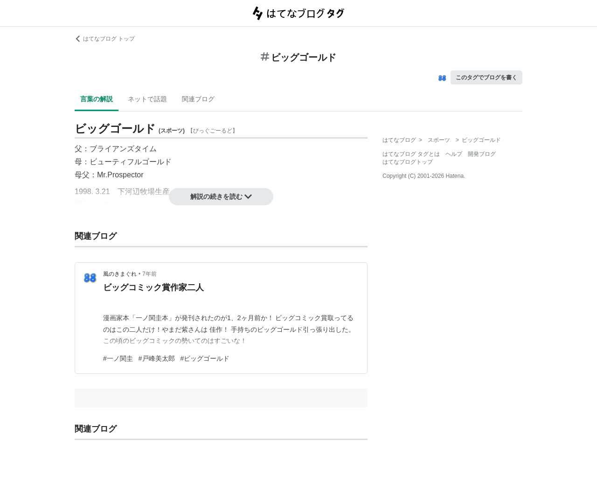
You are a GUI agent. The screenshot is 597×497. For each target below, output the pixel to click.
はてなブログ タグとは (411, 154)
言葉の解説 (96, 99)
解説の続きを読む (221, 196)
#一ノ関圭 (118, 358)
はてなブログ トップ (105, 38)
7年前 (149, 274)
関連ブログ (198, 99)
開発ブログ (482, 154)
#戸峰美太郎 (157, 358)
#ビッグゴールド (205, 358)
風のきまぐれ (120, 274)
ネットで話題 (147, 99)
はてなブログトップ (407, 162)
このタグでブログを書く (486, 77)
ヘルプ (453, 154)
